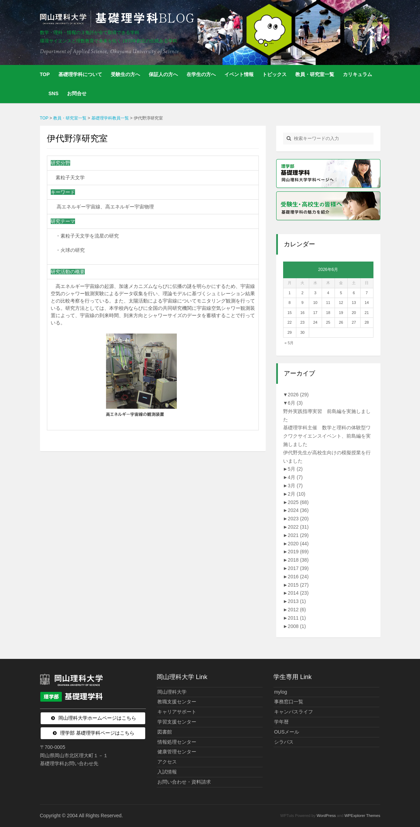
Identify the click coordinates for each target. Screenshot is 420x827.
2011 (297, 618)
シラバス (284, 742)
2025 (298, 502)
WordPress (326, 815)
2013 (297, 601)
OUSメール (286, 732)
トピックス (274, 74)
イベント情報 (239, 74)
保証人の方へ (163, 74)
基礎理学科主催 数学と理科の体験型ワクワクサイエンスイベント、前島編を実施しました (327, 436)
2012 (297, 609)
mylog (280, 692)
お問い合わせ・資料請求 (184, 782)
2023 (298, 518)
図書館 (164, 732)
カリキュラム (357, 74)
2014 (298, 593)
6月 (295, 403)
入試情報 (167, 772)
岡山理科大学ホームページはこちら (97, 718)
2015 (298, 585)
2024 (298, 510)
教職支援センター (176, 701)
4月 (295, 477)
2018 (298, 560)
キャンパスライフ (293, 711)
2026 (298, 394)
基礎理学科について (80, 74)
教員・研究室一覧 (314, 74)
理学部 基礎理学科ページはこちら (97, 733)
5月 (295, 469)
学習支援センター (176, 722)
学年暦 (281, 722)
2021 (298, 535)
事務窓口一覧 (288, 701)
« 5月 (289, 343)
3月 (295, 485)
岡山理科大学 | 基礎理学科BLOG (118, 18)
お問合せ (77, 93)
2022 (298, 527)
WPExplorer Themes (362, 815)
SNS (54, 93)
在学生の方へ (201, 74)
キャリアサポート (176, 711)
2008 (297, 626)
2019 (298, 551)
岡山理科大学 (172, 692)
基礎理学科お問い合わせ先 (69, 763)
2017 (298, 568)
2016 (298, 576)
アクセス (167, 761)
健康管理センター (176, 751)
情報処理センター (176, 742)
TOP (45, 74)
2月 (296, 494)
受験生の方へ (125, 74)
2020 (298, 543)
